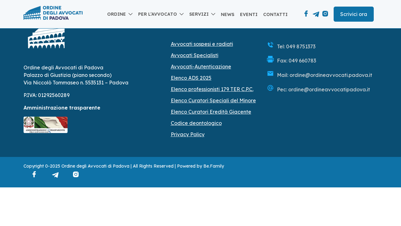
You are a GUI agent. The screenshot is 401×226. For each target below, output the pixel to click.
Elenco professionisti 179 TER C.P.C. (212, 89)
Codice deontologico (196, 123)
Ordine (116, 14)
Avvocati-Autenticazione (201, 66)
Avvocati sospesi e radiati (202, 44)
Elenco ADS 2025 (191, 78)
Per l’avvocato (157, 14)
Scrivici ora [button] (353, 14)
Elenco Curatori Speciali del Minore (213, 100)
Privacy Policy (188, 134)
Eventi (249, 14)
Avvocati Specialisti (194, 55)
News (227, 14)
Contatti (275, 14)
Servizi (199, 14)
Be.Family (213, 166)
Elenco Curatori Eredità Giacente (211, 112)
